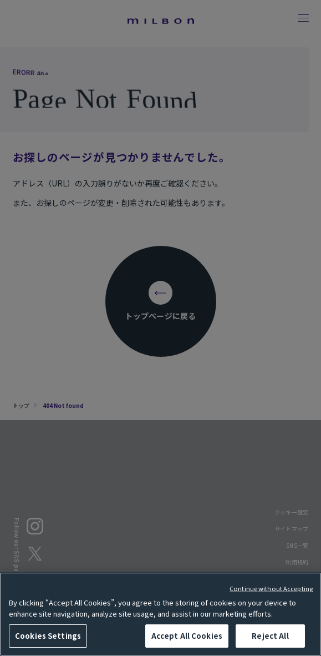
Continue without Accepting (271, 588)
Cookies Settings (48, 635)
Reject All (270, 635)
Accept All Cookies (186, 635)
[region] (160, 614)
